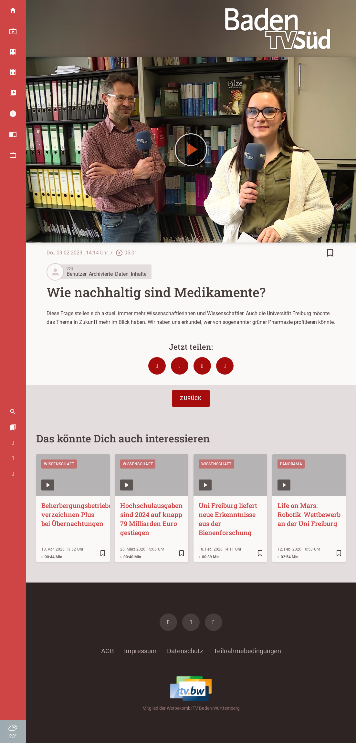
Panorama (291, 464)
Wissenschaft (59, 464)
